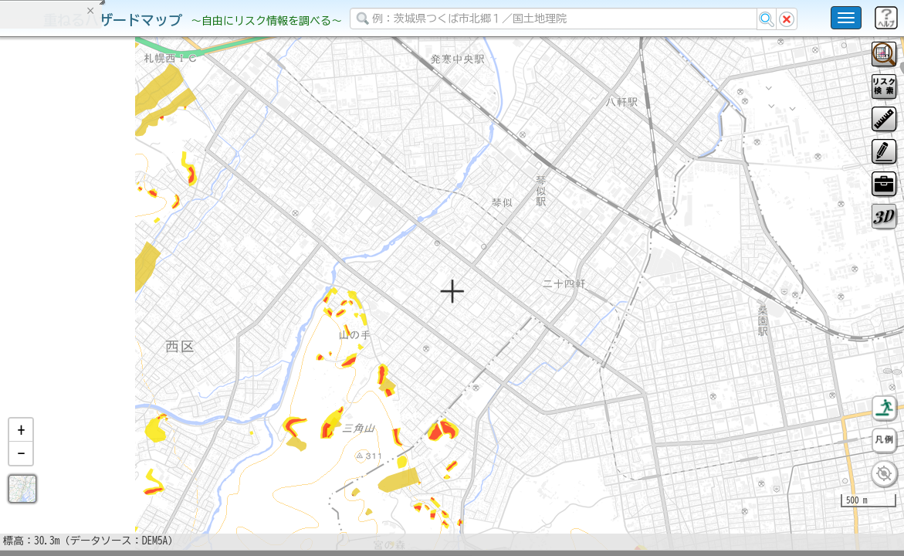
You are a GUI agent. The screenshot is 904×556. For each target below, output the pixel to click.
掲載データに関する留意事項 (84, 262)
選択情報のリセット (163, 304)
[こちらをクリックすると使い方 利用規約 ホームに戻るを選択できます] (846, 17)
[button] (20, 470)
